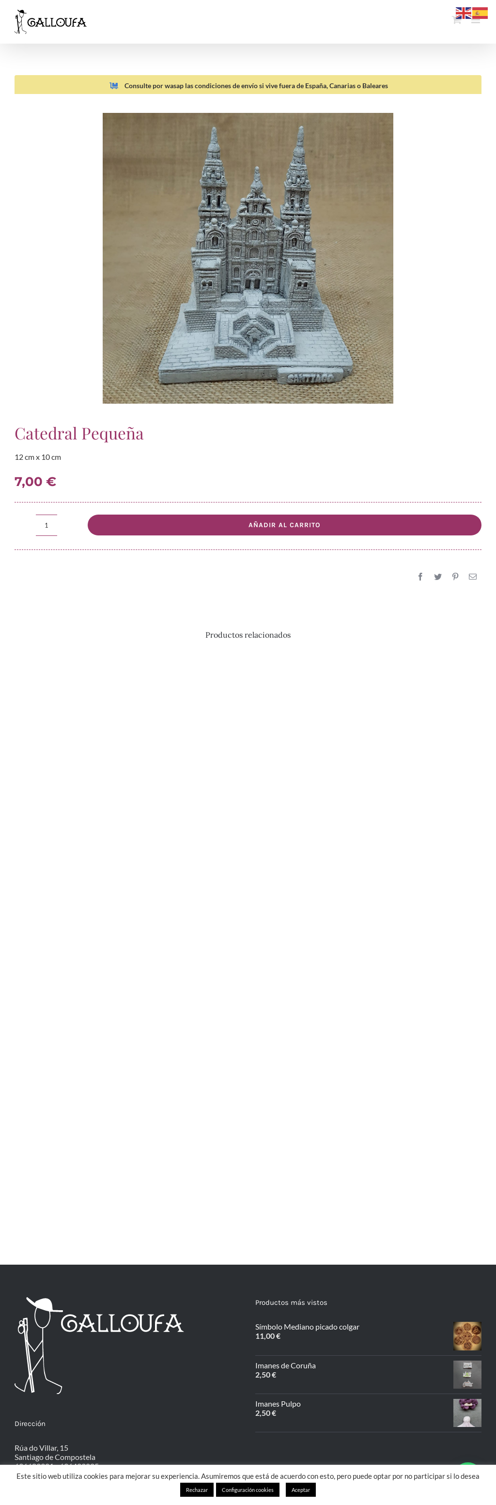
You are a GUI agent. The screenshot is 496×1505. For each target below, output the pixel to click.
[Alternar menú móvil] (476, 20)
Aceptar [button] (301, 1490)
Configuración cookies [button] (248, 1490)
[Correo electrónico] (472, 576)
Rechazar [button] (197, 1490)
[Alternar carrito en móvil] (457, 20)
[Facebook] (420, 576)
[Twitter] (438, 576)
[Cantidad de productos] (46, 525)
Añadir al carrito (284, 525)
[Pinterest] (455, 576)
